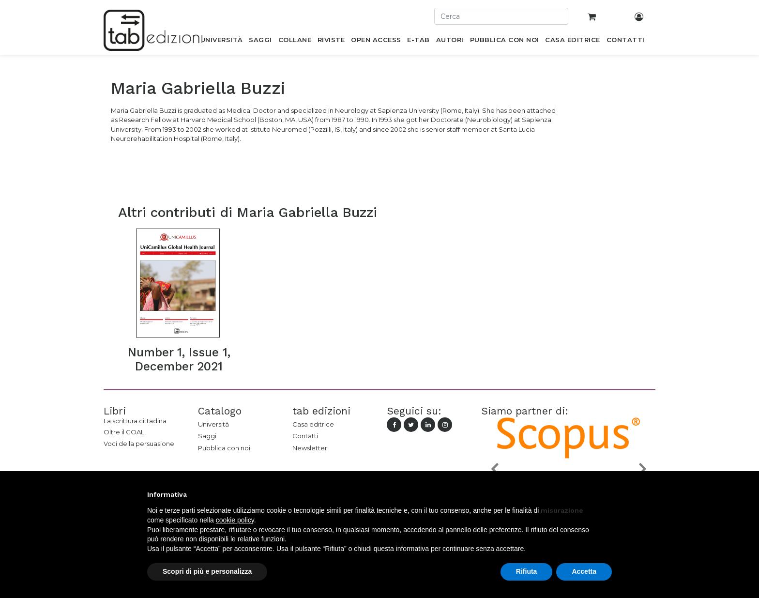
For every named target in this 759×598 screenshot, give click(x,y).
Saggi (207, 436)
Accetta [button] (584, 571)
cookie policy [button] (235, 520)
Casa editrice (313, 424)
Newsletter (309, 448)
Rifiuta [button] (526, 571)
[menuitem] (221, 41)
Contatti (305, 436)
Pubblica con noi (224, 448)
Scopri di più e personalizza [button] (207, 571)
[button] (494, 469)
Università (213, 424)
